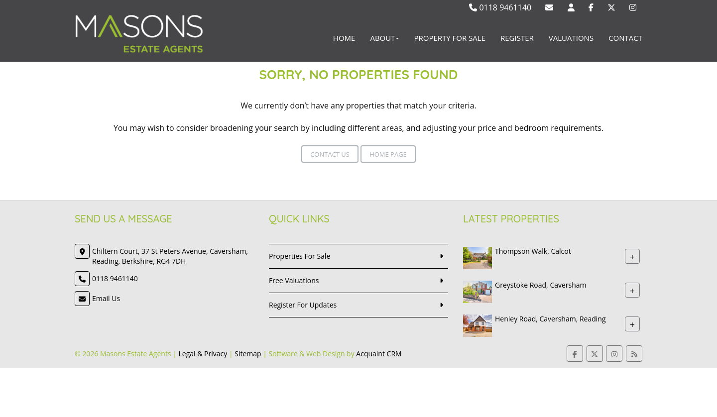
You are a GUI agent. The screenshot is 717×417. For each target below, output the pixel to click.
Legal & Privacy (203, 353)
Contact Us (330, 154)
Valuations (571, 38)
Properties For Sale (299, 256)
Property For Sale (449, 38)
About (384, 38)
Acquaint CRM (378, 353)
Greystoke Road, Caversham (541, 285)
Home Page (388, 154)
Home (344, 38)
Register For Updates (303, 305)
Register (517, 38)
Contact (625, 38)
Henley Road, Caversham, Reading (550, 318)
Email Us (106, 298)
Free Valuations (294, 280)
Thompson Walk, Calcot (533, 251)
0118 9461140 (500, 7)
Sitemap (248, 353)
